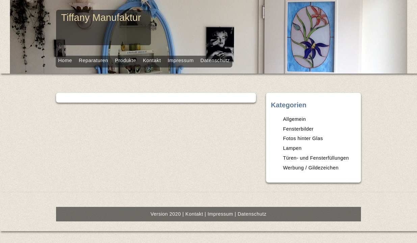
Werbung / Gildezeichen (332, 178)
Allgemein (316, 130)
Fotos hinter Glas (324, 149)
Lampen (314, 159)
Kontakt (143, 59)
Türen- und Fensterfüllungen (336, 168)
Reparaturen (66, 59)
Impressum (179, 59)
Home (29, 59)
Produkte (107, 59)
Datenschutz (224, 59)
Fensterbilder (320, 139)
